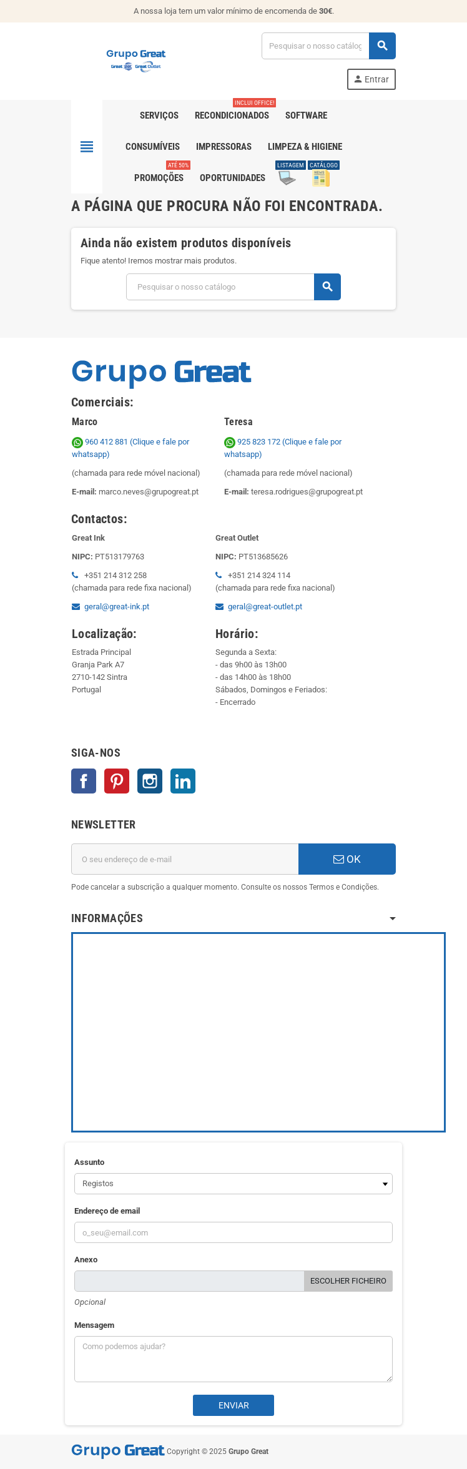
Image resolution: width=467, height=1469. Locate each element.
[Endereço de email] (184, 859)
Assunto (89, 1162)
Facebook (83, 781)
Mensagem (94, 1325)
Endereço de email (107, 1211)
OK (347, 859)
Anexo (85, 1259)
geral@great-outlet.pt (265, 606)
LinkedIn (182, 781)
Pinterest (116, 781)
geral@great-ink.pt (116, 606)
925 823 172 (253, 441)
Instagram (149, 781)
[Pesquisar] (328, 45)
